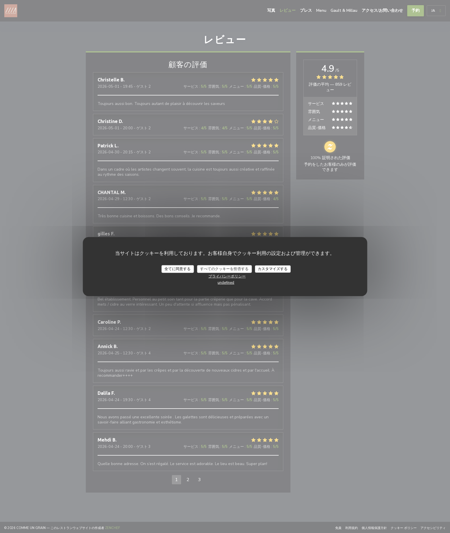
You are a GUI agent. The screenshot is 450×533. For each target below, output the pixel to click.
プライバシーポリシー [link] (227, 276)
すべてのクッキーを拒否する (224, 268)
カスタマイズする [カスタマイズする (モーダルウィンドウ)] (273, 268)
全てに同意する (177, 268)
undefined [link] (226, 282)
